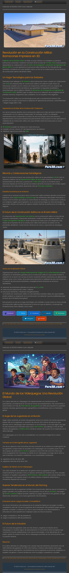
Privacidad (26, 335)
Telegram (28, 318)
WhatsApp (60, 313)
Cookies (37, 335)
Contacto (42, 335)
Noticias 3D (9, 2)
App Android (27, 2)
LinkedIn (47, 313)
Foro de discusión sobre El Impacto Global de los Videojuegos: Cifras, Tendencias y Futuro (34, 558)
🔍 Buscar (38, 2)
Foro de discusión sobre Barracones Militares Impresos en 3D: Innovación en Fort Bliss (33, 324)
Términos (32, 335)
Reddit (41, 318)
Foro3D (18, 2)
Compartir (9, 313)
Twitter (21, 313)
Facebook (34, 313)
